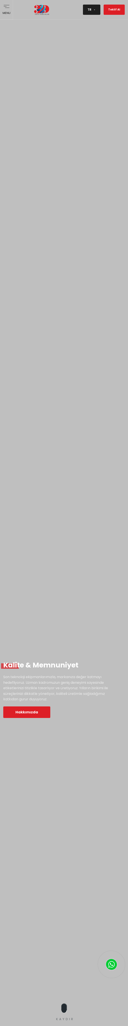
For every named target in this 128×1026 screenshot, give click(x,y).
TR (92, 9)
